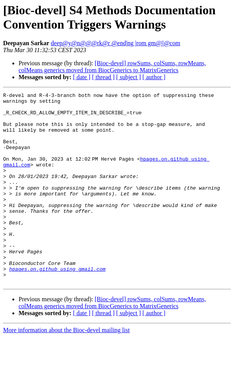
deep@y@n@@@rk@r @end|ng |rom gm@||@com (115, 43)
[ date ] (81, 77)
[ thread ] (103, 77)
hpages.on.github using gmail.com (57, 304)
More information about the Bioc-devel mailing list (66, 368)
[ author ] (154, 77)
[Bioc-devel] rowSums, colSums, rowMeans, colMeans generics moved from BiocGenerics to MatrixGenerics (112, 66)
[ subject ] (128, 77)
